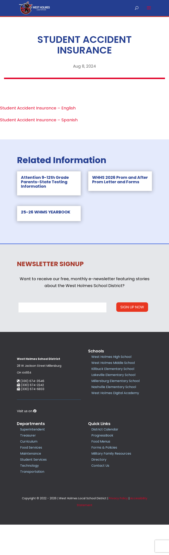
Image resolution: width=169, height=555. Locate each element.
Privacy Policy (118, 529)
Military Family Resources (111, 484)
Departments (31, 454)
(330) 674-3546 (30, 411)
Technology (29, 496)
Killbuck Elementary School (112, 368)
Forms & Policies (104, 478)
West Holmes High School (111, 356)
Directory (98, 490)
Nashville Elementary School (113, 386)
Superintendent (32, 460)
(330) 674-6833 (30, 419)
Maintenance (30, 484)
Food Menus (100, 472)
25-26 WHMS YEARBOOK (45, 212)
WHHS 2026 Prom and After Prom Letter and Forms (120, 180)
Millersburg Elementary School (115, 380)
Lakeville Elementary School (113, 374)
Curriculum (28, 472)
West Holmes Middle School (113, 362)
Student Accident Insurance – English (38, 108)
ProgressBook (102, 466)
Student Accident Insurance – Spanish (39, 120)
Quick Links (99, 454)
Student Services (33, 490)
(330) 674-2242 (30, 415)
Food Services (31, 478)
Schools (96, 351)
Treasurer (28, 466)
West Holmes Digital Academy (115, 392)
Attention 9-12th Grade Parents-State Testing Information (45, 182)
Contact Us (100, 496)
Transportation (32, 502)
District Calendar (104, 460)
